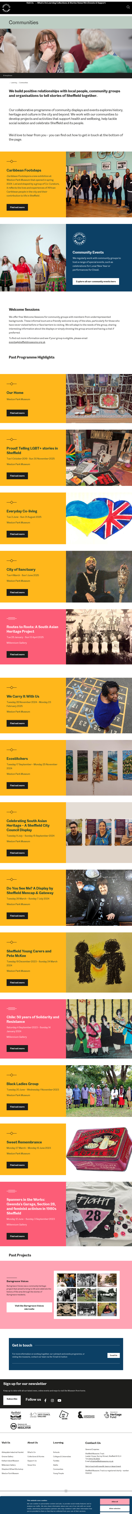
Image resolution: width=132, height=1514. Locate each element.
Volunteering (87, 3)
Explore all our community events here (96, 281)
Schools (56, 1452)
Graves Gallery (7, 1456)
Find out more (17, 207)
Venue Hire (82, 11)
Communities (58, 1469)
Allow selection (114, 1494)
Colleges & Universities (62, 1456)
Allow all (115, 1487)
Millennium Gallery (9, 1465)
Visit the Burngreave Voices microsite (29, 1307)
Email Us (113, 1355)
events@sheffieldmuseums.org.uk (27, 342)
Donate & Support (97, 11)
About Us (98, 3)
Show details (108, 1510)
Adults (55, 1465)
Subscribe (12, 1399)
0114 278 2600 (94, 1459)
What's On (42, 11)
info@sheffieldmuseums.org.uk (101, 1461)
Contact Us (117, 3)
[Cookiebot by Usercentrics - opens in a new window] (13, 1510)
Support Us (32, 1461)
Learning (51, 11)
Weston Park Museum (10, 1473)
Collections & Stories (66, 11)
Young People (58, 1473)
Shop (108, 3)
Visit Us (31, 11)
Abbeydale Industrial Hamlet (13, 1452)
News (76, 3)
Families (56, 1461)
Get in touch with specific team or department (103, 1466)
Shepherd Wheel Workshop (12, 1469)
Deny (115, 1500)
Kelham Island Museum (10, 1461)
